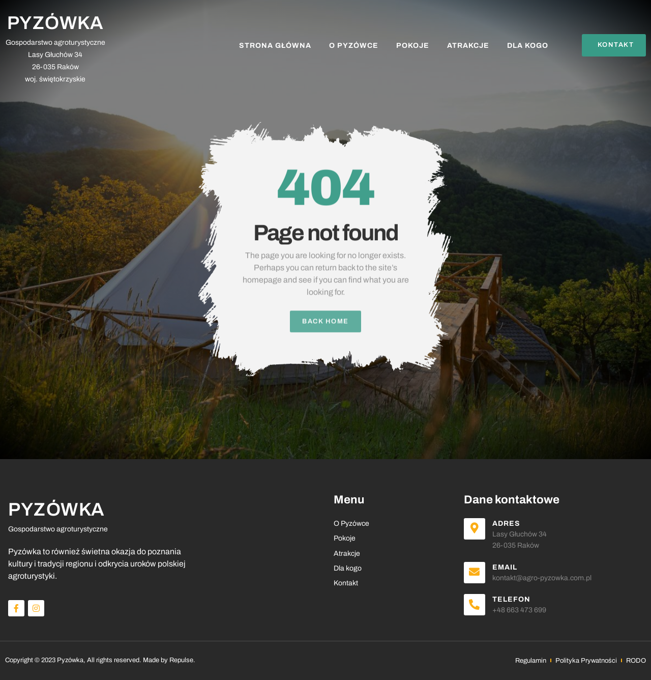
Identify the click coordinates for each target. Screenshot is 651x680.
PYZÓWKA (55, 23)
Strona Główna (275, 45)
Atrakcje (468, 45)
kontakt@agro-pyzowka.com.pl (541, 578)
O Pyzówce (353, 45)
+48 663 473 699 (519, 610)
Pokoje (412, 45)
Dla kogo (527, 45)
